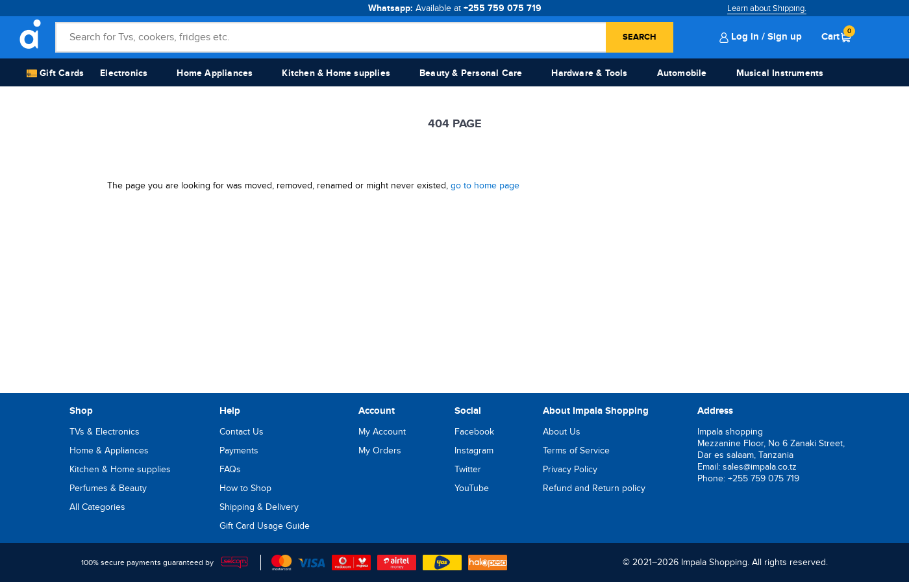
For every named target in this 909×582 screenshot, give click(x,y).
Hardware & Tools (589, 73)
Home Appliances (215, 73)
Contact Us (241, 431)
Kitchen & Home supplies (336, 73)
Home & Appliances (109, 450)
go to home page (485, 185)
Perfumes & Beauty (108, 488)
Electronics (123, 73)
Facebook (474, 431)
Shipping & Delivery (259, 506)
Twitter (467, 469)
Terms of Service (576, 450)
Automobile (682, 73)
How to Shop (245, 488)
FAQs (230, 469)
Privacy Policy (570, 469)
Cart (836, 36)
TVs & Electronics (104, 431)
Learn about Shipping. (766, 8)
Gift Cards (55, 74)
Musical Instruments (780, 73)
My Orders (379, 450)
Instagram (473, 450)
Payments (238, 450)
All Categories (97, 506)
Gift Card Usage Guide (264, 525)
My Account (382, 431)
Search (639, 37)
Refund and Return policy (594, 488)
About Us (561, 431)
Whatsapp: (455, 8)
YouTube (471, 488)
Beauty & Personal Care (470, 73)
